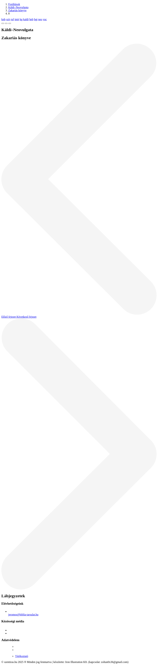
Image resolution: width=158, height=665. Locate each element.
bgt (35, 19)
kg (21, 19)
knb (3, 19)
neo (40, 19)
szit (8, 19)
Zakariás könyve (17, 10)
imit (17, 19)
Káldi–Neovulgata (18, 7)
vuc (45, 19)
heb (31, 19)
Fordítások (14, 4)
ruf (12, 19)
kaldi (26, 19)
